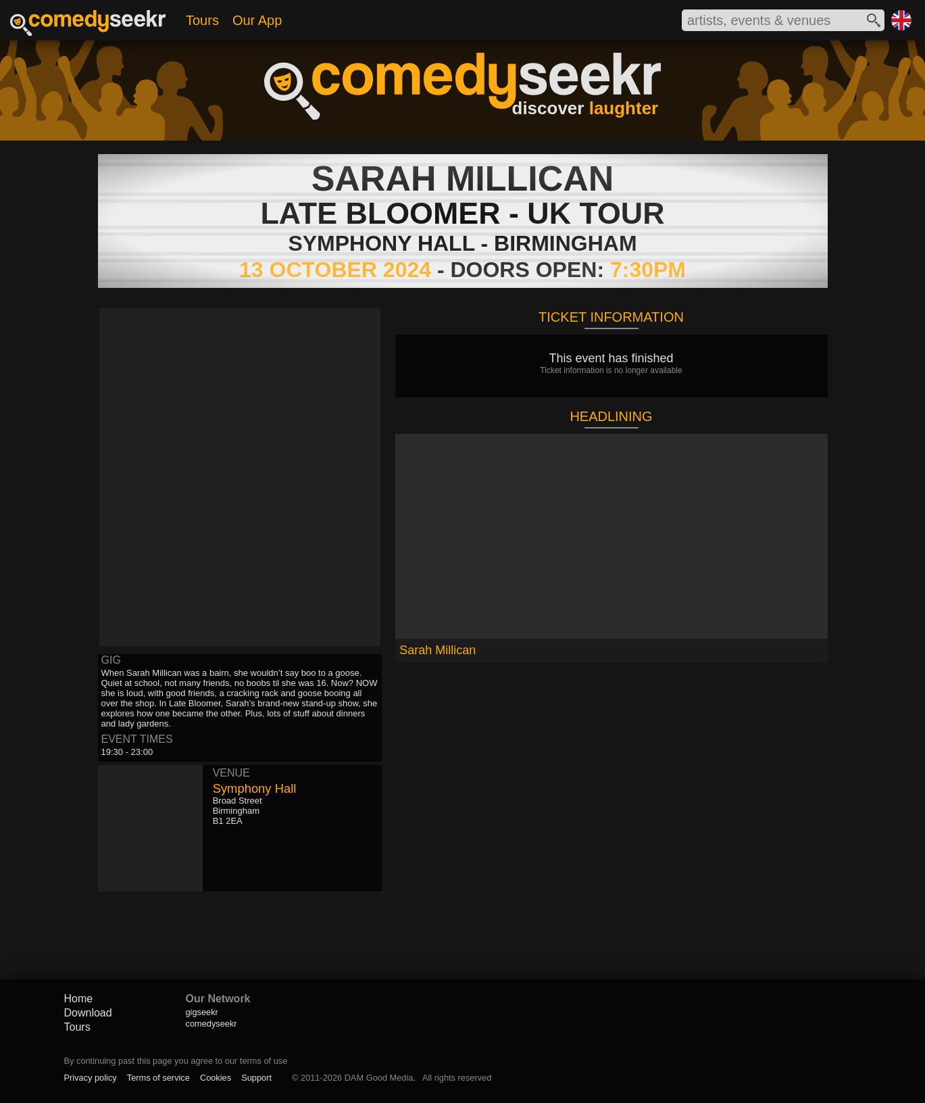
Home (78, 998)
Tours (202, 20)
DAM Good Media (379, 1078)
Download (88, 1013)
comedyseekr (211, 1024)
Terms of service (158, 1078)
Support (256, 1078)
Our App (257, 20)
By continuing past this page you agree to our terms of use (176, 1061)
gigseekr (202, 1012)
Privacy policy (90, 1078)
